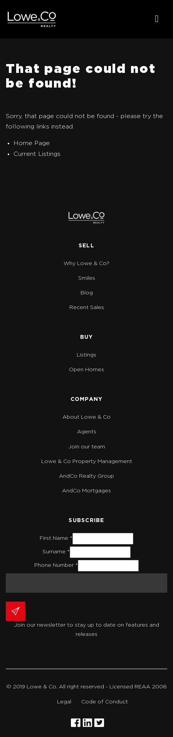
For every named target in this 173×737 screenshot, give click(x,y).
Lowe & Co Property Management (86, 461)
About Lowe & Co (86, 417)
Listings (86, 355)
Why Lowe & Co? (86, 263)
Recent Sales (86, 307)
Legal (64, 702)
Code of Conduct (104, 702)
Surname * (56, 551)
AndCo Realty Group (86, 476)
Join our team (86, 447)
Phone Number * (56, 565)
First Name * (56, 538)
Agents (86, 431)
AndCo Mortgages (86, 491)
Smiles (86, 278)
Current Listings (36, 154)
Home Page (31, 143)
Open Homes (86, 369)
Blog (87, 293)
